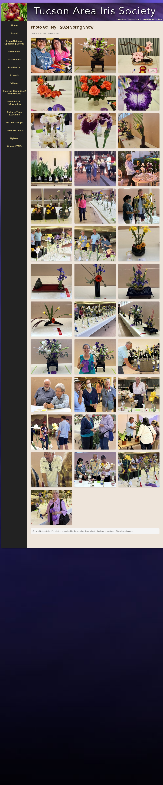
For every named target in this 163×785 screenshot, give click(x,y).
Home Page (121, 19)
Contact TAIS (14, 146)
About (14, 33)
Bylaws (14, 138)
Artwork (14, 75)
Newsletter (14, 51)
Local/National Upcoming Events (14, 42)
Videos (14, 83)
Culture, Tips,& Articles (14, 113)
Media (130, 19)
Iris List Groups (14, 122)
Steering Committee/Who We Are (14, 92)
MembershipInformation (14, 102)
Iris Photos (14, 67)
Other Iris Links (14, 130)
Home (14, 25)
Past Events (14, 59)
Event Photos (140, 19)
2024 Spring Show (154, 19)
